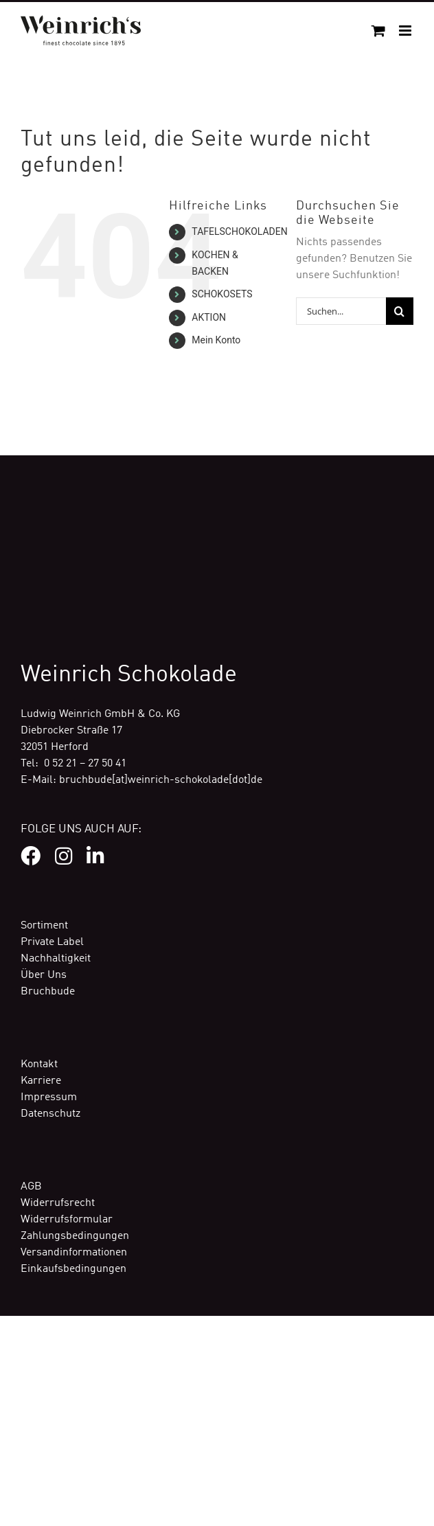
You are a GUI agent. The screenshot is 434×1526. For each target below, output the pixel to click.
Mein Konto (216, 339)
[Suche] (399, 311)
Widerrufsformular (67, 1219)
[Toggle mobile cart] (378, 30)
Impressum (49, 1097)
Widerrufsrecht (58, 1203)
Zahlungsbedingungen (75, 1236)
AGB (31, 1186)
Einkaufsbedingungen (73, 1269)
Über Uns (44, 975)
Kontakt (39, 1064)
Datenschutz (50, 1113)
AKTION (209, 317)
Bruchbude (48, 991)
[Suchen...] (341, 311)
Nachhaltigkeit (56, 958)
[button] (24, 1501)
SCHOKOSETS (222, 293)
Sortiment (44, 925)
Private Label (52, 942)
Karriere (41, 1080)
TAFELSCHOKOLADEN (239, 231)
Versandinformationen (74, 1252)
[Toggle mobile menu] (406, 30)
